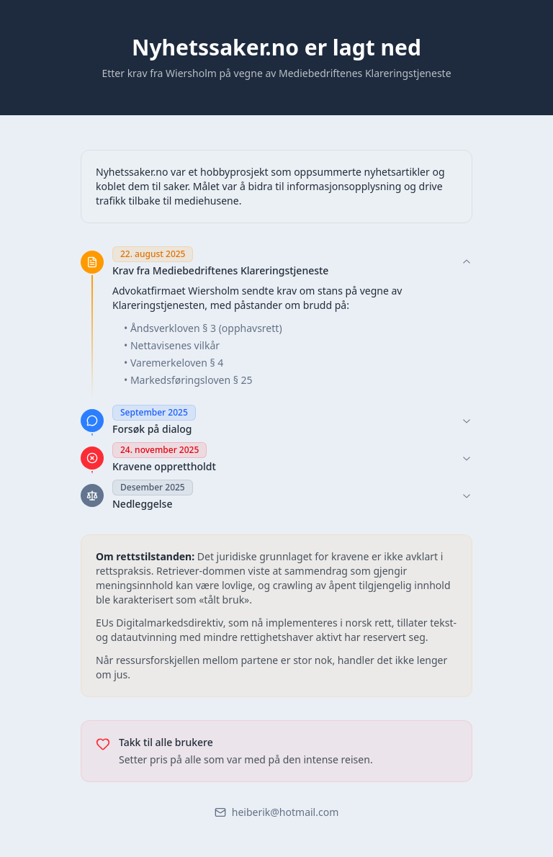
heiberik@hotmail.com (277, 812)
